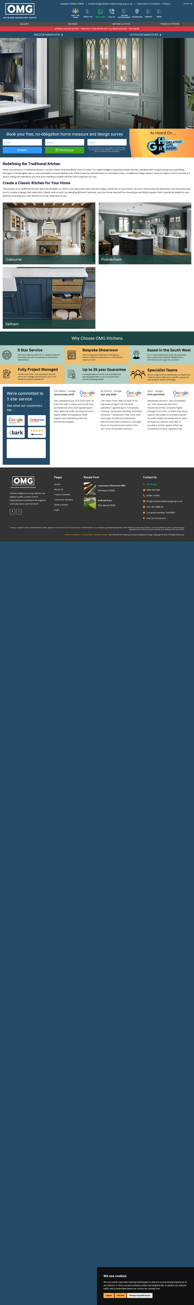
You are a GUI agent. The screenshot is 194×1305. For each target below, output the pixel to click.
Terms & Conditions (72, 535)
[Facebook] (12, 511)
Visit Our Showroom (156, 518)
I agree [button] (109, 1295)
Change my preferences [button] (139, 1295)
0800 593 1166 (153, 489)
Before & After (121, 23)
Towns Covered (62, 494)
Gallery (24, 23)
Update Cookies (101, 535)
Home (57, 484)
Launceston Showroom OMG (111, 485)
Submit (22, 150)
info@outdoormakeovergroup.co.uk (114, 3)
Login (56, 509)
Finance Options (169, 23)
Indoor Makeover (48, 35)
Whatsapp (65, 150)
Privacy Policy (87, 535)
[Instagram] (19, 511)
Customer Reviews (63, 499)
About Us (58, 489)
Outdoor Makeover (145, 35)
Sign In (187, 4)
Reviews (72, 23)
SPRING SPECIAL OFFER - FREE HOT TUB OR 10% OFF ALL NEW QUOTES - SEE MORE (97, 28)
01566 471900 (77, 3)
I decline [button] (120, 1295)
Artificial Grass (105, 500)
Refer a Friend (61, 504)
